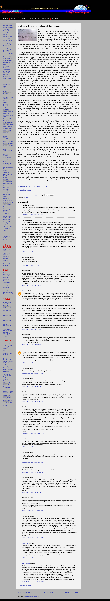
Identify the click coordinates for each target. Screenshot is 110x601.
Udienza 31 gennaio (6, 261)
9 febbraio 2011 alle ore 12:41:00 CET (32, 462)
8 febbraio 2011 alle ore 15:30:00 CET (32, 265)
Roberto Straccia (8, 202)
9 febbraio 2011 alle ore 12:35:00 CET (32, 447)
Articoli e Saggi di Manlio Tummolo (7, 50)
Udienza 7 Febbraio (6, 257)
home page (5, 18)
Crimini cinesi (7, 76)
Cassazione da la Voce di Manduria (8, 293)
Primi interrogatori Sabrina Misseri (7, 325)
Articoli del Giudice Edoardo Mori (8, 40)
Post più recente (25, 592)
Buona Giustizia (7, 60)
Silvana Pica (6, 219)
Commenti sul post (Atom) (31, 596)
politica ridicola (7, 183)
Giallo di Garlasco (6, 94)
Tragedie (6, 224)
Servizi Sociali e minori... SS (7, 216)
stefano (24, 350)
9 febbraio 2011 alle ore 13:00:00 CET (32, 472)
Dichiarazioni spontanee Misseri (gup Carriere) (7, 310)
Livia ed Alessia (7, 128)
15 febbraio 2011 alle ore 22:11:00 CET (33, 581)
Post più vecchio (72, 592)
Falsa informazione (7, 87)
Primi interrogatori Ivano (7, 320)
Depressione (7, 82)
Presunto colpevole (6, 186)
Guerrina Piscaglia (6, 105)
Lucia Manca (7, 130)
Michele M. (25, 543)
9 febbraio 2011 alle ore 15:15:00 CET (32, 538)
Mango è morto (8, 141)
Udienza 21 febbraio (6, 250)
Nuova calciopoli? (6, 171)
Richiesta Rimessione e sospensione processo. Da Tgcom (7, 282)
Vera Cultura (6, 228)
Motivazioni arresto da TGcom (6, 289)
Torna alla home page (25, 190)
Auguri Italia (7, 56)
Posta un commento (26, 585)
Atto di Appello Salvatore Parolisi (7, 404)
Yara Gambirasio (8, 240)
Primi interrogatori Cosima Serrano (8, 315)
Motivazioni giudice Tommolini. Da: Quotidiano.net (7, 387)
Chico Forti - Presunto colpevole (7, 73)
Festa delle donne (6, 90)
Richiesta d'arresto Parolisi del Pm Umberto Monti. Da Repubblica (8, 360)
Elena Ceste (6, 84)
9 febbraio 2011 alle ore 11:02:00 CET (32, 386)
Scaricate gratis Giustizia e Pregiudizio (8, 210)
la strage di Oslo (8, 122)
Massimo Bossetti (6, 154)
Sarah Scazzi (27, 197)
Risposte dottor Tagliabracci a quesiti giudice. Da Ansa (8, 346)
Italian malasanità (6, 108)
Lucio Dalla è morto (7, 133)
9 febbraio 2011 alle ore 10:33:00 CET (32, 373)
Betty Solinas (26, 563)
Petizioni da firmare (6, 178)
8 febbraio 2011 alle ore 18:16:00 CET (32, 285)
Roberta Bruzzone (6, 197)
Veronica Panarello (6, 231)
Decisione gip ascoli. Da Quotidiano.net (7, 399)
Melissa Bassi (7, 157)
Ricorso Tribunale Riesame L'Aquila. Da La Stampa (8, 353)
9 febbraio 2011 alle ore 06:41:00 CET (32, 363)
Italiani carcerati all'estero (8, 112)
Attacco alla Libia (8, 54)
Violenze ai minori (6, 236)
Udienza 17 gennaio (6, 264)
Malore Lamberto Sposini (6, 137)
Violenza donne (7, 234)
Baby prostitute (7, 58)
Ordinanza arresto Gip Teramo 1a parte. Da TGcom (8, 380)
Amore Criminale (8, 27)
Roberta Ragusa (8, 200)
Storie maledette (24, 18)
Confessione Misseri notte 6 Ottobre (7, 304)
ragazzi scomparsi (6, 193)
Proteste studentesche (7, 190)
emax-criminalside (34, 18)
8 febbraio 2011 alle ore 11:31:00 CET (32, 252)
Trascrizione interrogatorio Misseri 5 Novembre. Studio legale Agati (7, 333)
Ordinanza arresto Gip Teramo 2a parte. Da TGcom (8, 374)
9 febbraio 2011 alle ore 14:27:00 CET (32, 511)
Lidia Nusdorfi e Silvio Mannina (8, 125)
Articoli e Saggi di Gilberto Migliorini (7, 45)
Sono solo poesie (56, 18)
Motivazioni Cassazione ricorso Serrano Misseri (8, 275)
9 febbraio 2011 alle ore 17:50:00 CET (32, 558)
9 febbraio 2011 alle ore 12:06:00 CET (33, 433)
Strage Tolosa (7, 222)
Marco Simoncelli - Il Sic (7, 150)
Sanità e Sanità (7, 204)
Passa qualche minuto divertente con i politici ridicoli (35, 186)
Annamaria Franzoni (6, 30)
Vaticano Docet (7, 226)
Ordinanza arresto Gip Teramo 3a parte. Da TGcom (8, 367)
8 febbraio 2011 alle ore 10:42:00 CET (32, 214)
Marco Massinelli (8, 143)
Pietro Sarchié (7, 181)
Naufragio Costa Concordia (8, 164)
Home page (48, 592)
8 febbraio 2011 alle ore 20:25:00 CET (32, 329)
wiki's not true (14, 18)
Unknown (25, 291)
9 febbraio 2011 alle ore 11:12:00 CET (32, 401)
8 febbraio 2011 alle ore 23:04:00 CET (32, 344)
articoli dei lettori (8, 36)
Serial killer (6, 214)
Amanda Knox (7, 25)
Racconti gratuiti (45, 18)
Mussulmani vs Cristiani (7, 160)
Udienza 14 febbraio (6, 253)
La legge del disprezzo (7, 119)
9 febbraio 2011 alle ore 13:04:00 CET (32, 492)
